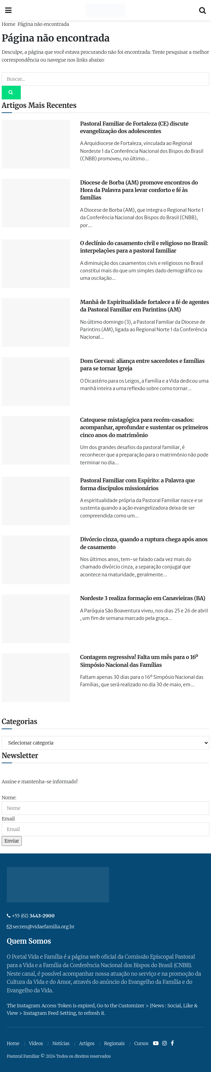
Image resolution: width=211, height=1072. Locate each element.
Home (8, 24)
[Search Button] (202, 10)
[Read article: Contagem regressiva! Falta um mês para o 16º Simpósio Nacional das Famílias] (36, 677)
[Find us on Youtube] (156, 1043)
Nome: (9, 798)
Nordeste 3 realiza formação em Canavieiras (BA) (142, 598)
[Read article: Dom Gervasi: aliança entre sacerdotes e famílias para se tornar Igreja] (36, 381)
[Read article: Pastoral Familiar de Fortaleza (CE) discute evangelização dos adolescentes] (36, 144)
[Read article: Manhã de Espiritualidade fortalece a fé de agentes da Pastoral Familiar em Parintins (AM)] (36, 322)
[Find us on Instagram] (164, 1043)
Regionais (114, 1043)
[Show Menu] (8, 10)
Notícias (61, 1043)
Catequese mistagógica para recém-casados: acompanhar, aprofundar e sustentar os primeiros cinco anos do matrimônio (144, 427)
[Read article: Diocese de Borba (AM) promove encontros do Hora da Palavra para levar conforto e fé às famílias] (36, 203)
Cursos (141, 1043)
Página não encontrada (43, 24)
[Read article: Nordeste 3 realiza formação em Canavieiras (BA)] (36, 618)
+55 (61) (33, 916)
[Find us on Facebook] (172, 1043)
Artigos (86, 1043)
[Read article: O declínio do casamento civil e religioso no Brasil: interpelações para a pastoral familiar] (36, 263)
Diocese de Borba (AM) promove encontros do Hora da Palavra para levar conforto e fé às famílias (139, 190)
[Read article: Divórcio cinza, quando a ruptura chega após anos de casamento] (36, 559)
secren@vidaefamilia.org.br (43, 927)
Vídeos (36, 1043)
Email (8, 819)
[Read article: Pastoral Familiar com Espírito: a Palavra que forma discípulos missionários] (36, 501)
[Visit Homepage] (105, 10)
